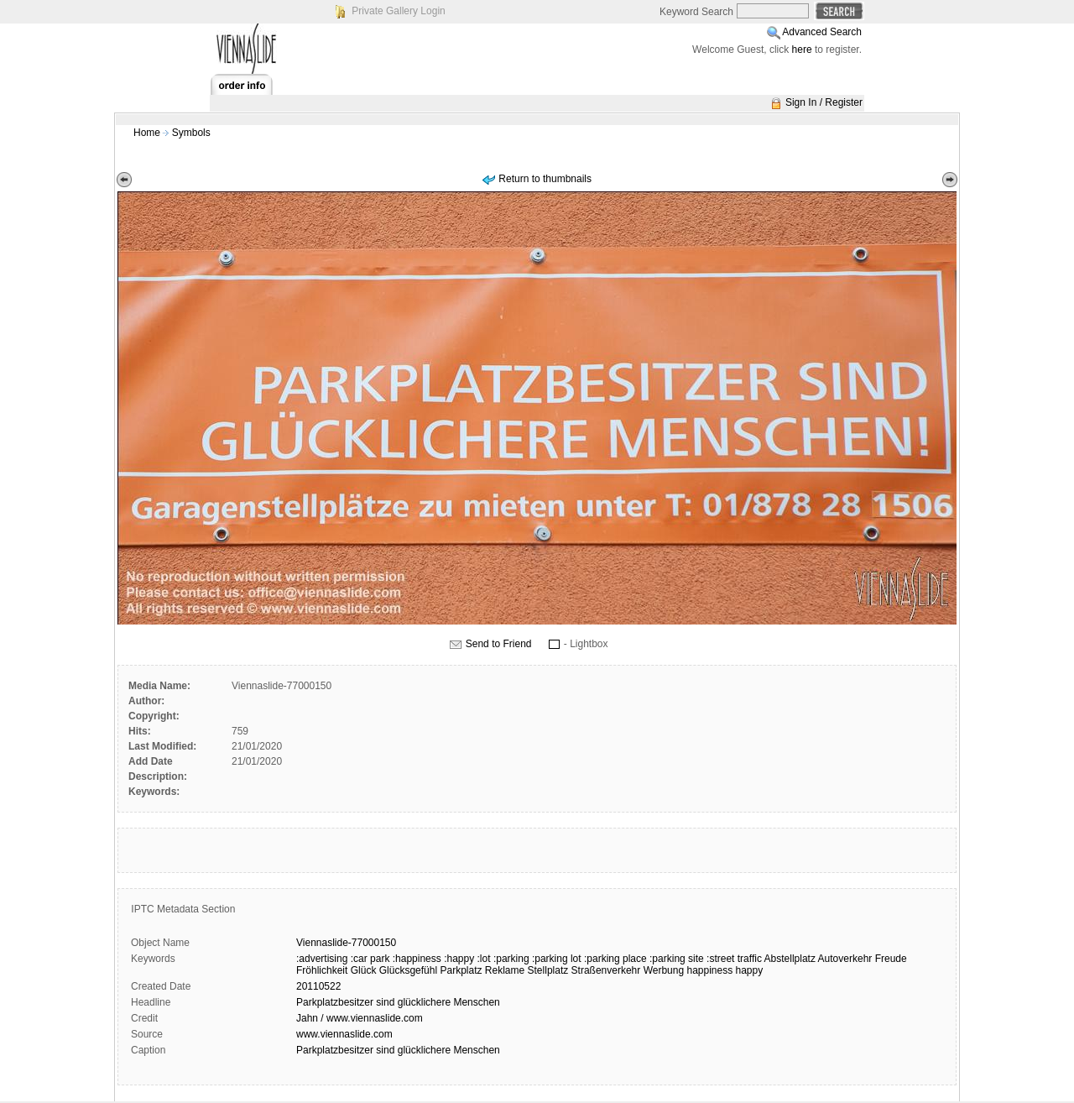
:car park (370, 958)
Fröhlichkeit (321, 970)
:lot (484, 958)
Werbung (664, 970)
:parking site (676, 958)
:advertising (321, 958)
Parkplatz (461, 970)
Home (146, 133)
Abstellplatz (790, 958)
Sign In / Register (824, 102)
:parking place (615, 958)
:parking (511, 958)
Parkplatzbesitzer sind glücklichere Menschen (398, 1002)
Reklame (504, 970)
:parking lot (556, 958)
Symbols (191, 133)
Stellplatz (548, 970)
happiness (709, 970)
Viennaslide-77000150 (346, 943)
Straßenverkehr (606, 970)
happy (750, 970)
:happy (459, 958)
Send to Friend (499, 644)
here (802, 49)
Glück (364, 970)
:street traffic (734, 958)
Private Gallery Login (398, 11)
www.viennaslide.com (344, 1034)
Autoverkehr (845, 958)
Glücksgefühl (408, 970)
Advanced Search (822, 32)
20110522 (318, 986)
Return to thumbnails (545, 179)
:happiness (417, 958)
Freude (891, 958)
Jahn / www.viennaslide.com (359, 1018)
